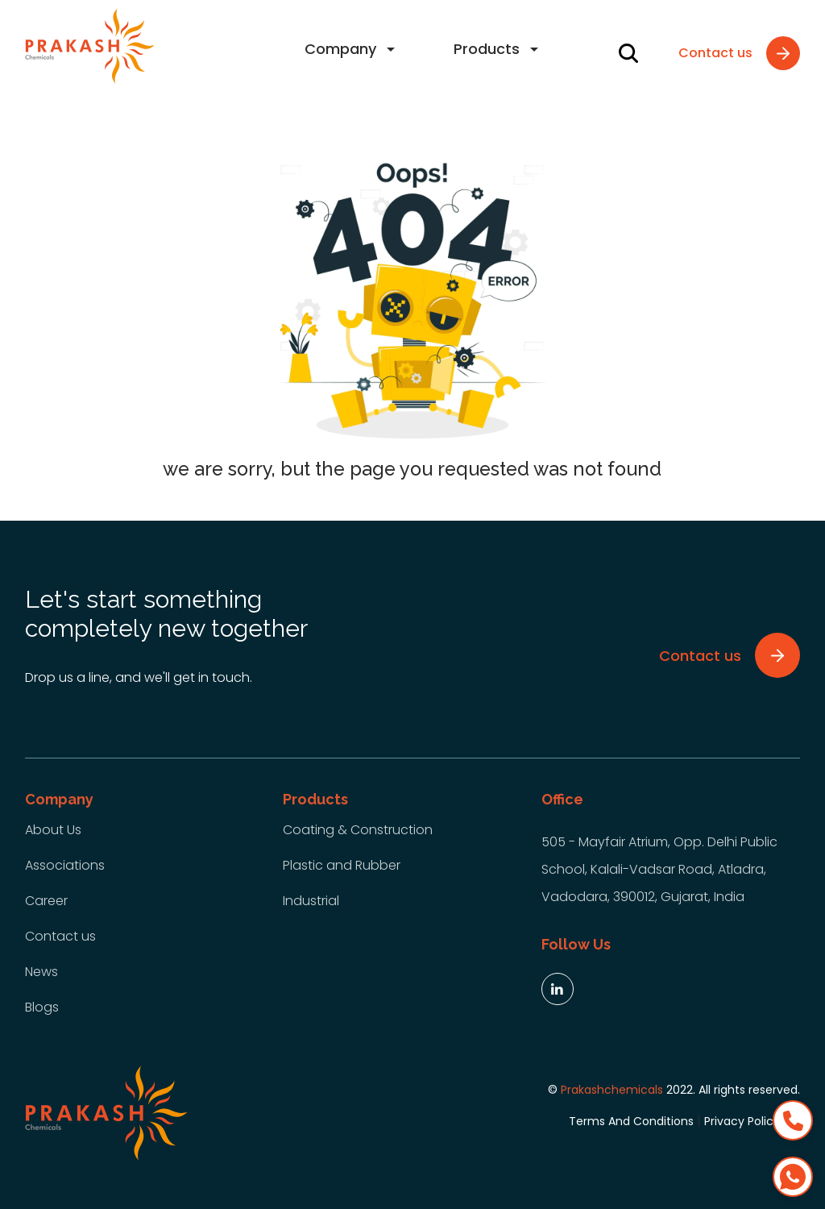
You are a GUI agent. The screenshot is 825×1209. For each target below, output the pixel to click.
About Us (53, 830)
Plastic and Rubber (341, 865)
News (41, 971)
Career (46, 900)
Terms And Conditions (631, 1121)
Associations (65, 865)
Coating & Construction (358, 830)
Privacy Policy (742, 1121)
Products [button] (487, 49)
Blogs (42, 1007)
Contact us (60, 936)
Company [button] (340, 49)
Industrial (311, 900)
